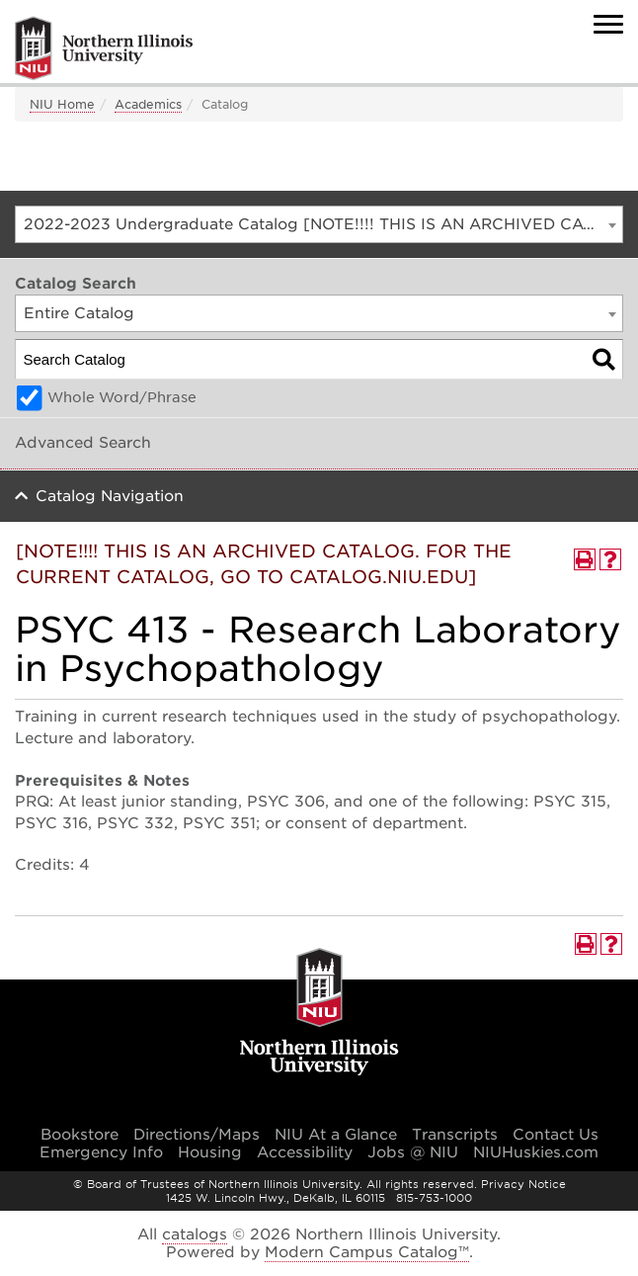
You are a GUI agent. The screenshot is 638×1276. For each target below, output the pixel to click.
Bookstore (79, 1135)
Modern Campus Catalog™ (367, 1252)
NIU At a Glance (336, 1135)
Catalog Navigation (110, 496)
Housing (210, 1152)
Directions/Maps (196, 1135)
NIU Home (62, 104)
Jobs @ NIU (412, 1152)
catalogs (194, 1234)
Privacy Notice (523, 1184)
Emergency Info (101, 1152)
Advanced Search (83, 443)
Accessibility (305, 1152)
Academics (148, 104)
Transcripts (455, 1135)
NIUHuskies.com (535, 1152)
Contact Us (555, 1135)
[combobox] (319, 224)
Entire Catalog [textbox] (79, 313)
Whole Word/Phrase (122, 397)
